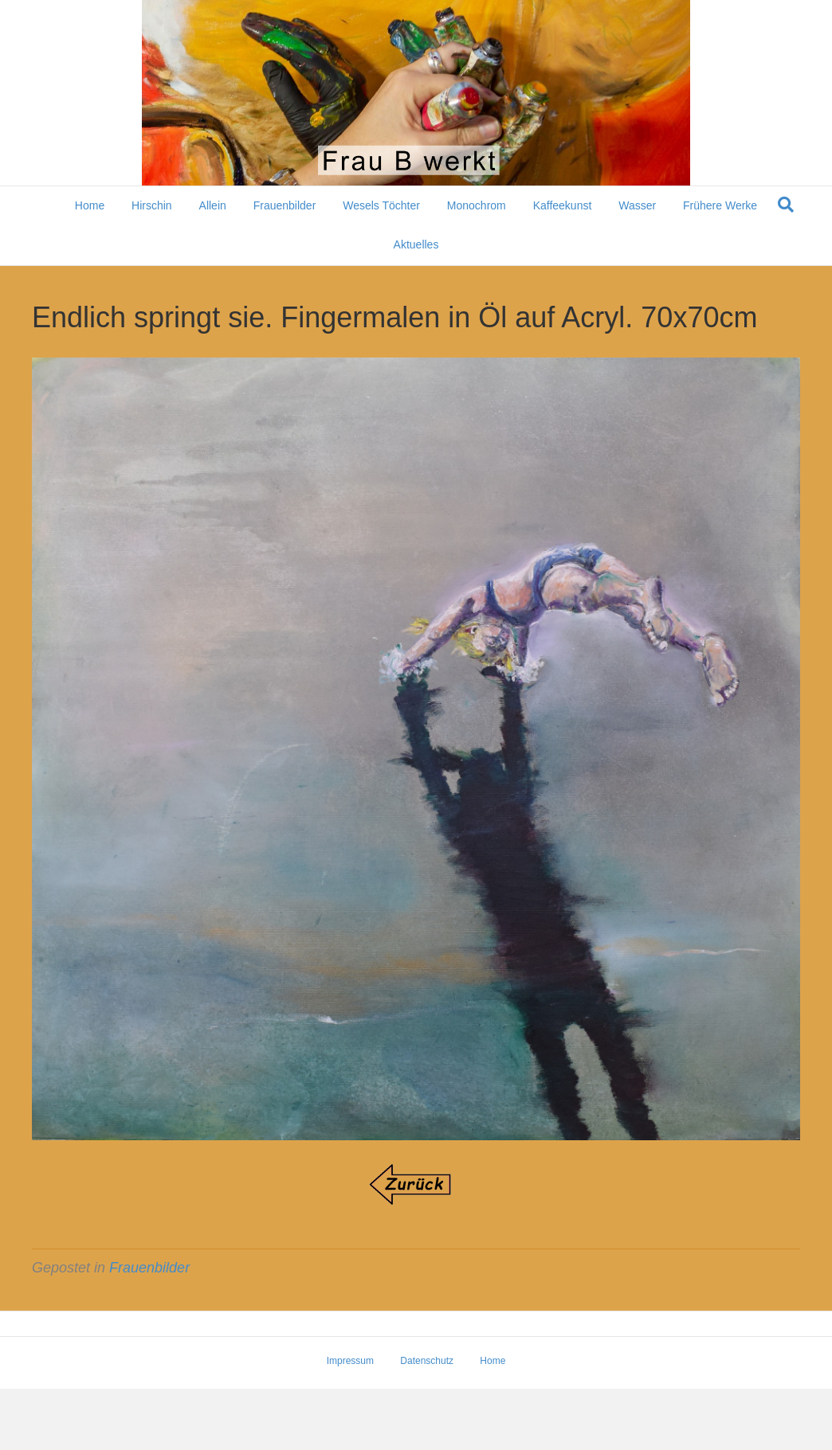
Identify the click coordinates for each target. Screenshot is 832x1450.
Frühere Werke (720, 205)
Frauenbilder (284, 205)
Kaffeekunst (562, 205)
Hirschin (151, 205)
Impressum (350, 1360)
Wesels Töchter (381, 205)
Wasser (637, 205)
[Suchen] (785, 204)
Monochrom (476, 205)
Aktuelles (416, 244)
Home (89, 205)
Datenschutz (426, 1360)
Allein (212, 205)
